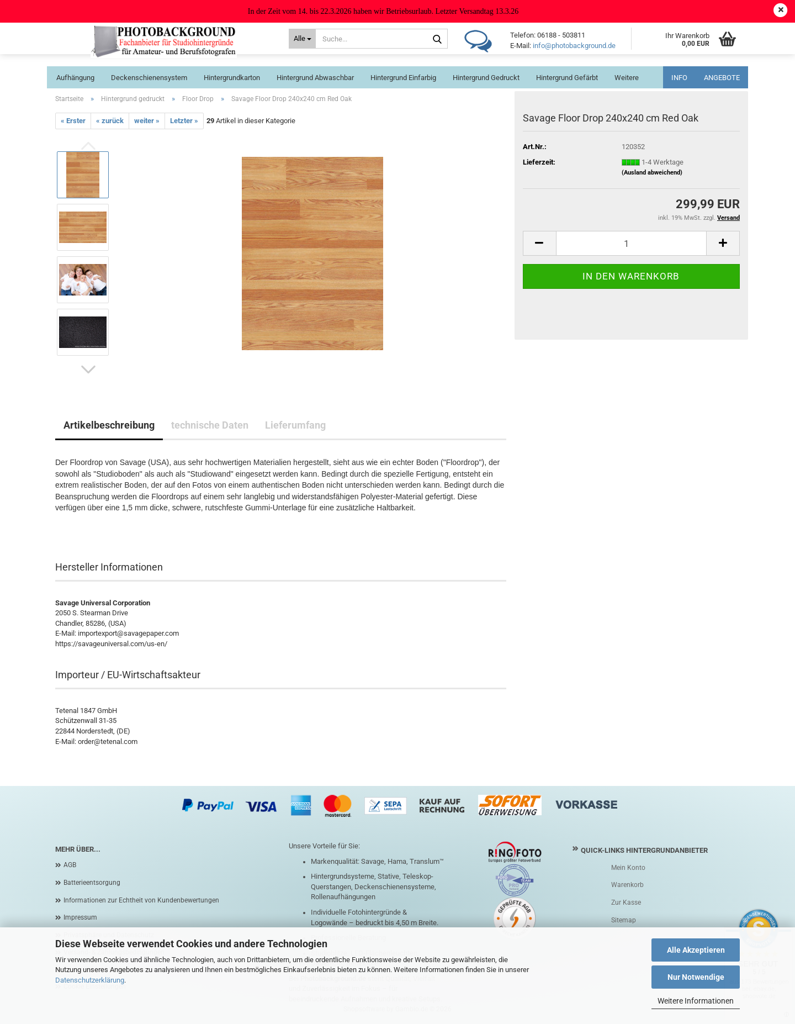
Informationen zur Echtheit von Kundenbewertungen (141, 900)
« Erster (73, 121)
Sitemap (623, 920)
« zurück (110, 121)
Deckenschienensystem (149, 77)
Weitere (626, 77)
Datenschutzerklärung (89, 980)
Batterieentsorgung (91, 882)
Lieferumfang (295, 425)
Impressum (80, 917)
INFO (679, 77)
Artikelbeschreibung (109, 425)
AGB (69, 865)
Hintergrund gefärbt (567, 77)
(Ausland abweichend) (652, 172)
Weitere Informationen (696, 1000)
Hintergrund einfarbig (403, 77)
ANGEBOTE (722, 77)
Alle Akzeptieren (696, 950)
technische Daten (209, 425)
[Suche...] (302, 39)
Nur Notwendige (695, 977)
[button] (88, 369)
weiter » (147, 121)
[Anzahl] (631, 243)
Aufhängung (75, 77)
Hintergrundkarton (232, 77)
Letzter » (184, 121)
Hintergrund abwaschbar (315, 77)
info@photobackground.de (574, 45)
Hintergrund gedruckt (486, 77)
